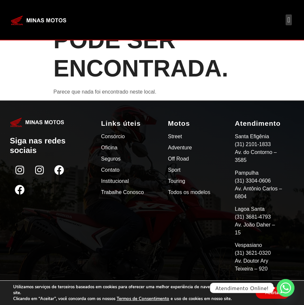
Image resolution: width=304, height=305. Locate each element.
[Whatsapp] (285, 288)
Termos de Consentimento (142, 299)
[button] (289, 19)
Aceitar (272, 293)
